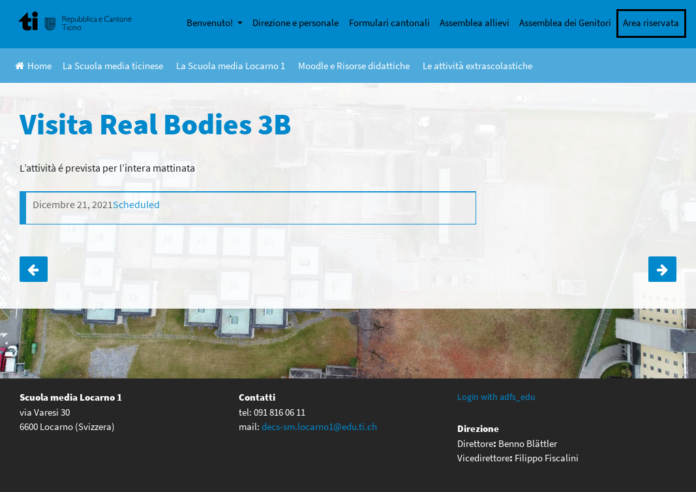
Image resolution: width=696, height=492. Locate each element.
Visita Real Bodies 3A (34, 269)
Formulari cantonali (389, 22)
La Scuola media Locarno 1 (230, 65)
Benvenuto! (211, 22)
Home (33, 65)
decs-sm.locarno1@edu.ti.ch (319, 426)
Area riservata (651, 22)
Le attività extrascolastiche (477, 65)
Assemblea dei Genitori (565, 22)
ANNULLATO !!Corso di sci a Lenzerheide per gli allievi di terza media (662, 269)
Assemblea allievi (474, 22)
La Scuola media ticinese (113, 65)
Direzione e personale (295, 22)
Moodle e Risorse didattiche (354, 65)
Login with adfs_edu (496, 397)
